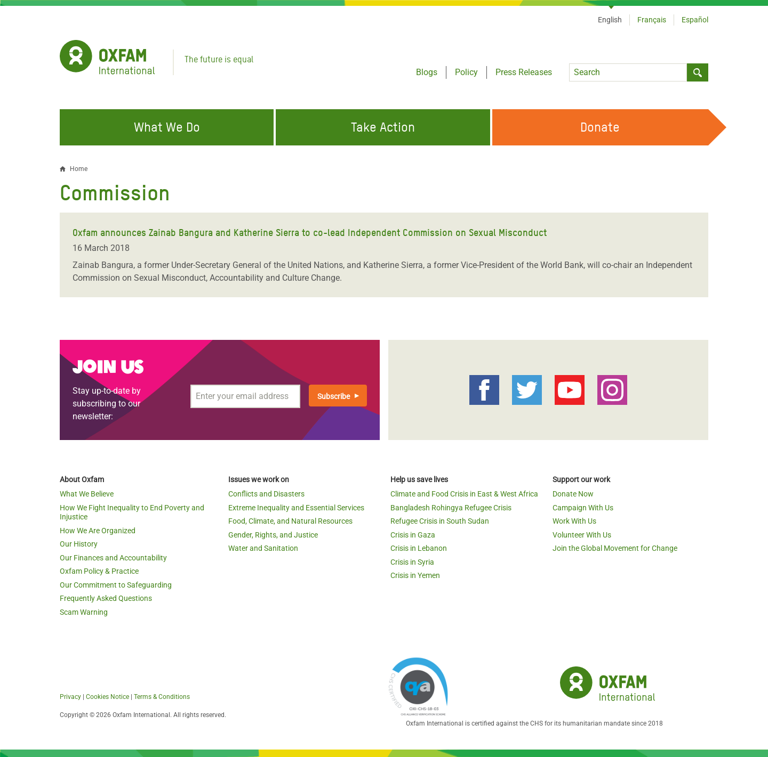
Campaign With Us (583, 507)
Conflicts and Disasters (266, 494)
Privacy (70, 697)
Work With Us (574, 521)
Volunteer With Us (582, 535)
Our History (79, 544)
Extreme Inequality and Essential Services (296, 507)
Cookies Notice (107, 697)
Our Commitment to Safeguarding (116, 585)
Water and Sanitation (263, 548)
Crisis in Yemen (415, 575)
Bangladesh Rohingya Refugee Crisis (450, 507)
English (610, 19)
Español (695, 19)
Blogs (426, 72)
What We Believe (87, 494)
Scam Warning (84, 612)
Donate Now (573, 494)
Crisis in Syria (412, 562)
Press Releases (523, 72)
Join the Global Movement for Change (615, 548)
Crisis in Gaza (412, 535)
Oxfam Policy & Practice (99, 571)
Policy (466, 72)
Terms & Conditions (162, 697)
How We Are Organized (97, 530)
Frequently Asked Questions (106, 598)
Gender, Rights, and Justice (273, 535)
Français (651, 19)
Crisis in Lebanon (418, 548)
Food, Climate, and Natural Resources (290, 521)
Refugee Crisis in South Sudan (439, 521)
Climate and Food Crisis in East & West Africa (464, 494)
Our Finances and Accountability (113, 557)
